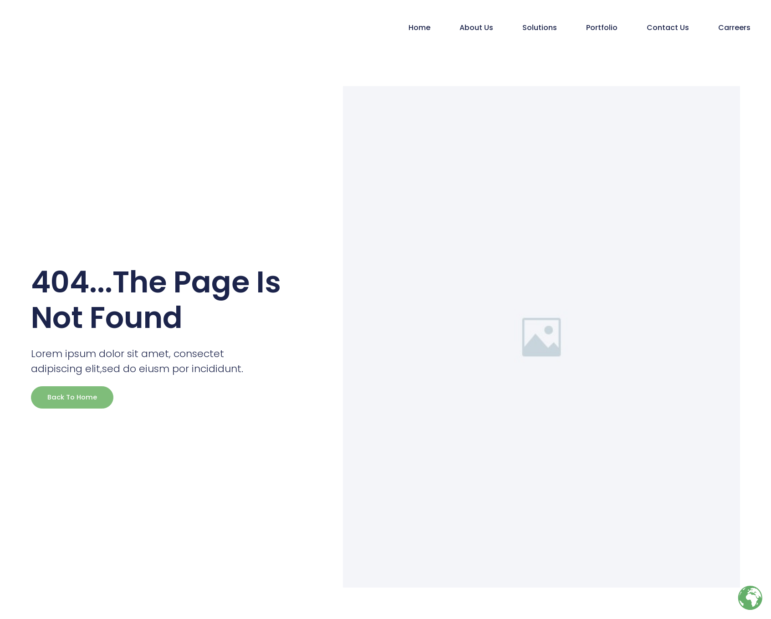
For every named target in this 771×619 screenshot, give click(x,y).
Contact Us (668, 27)
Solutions (539, 27)
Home (419, 27)
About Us (476, 27)
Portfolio (602, 27)
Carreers (734, 27)
